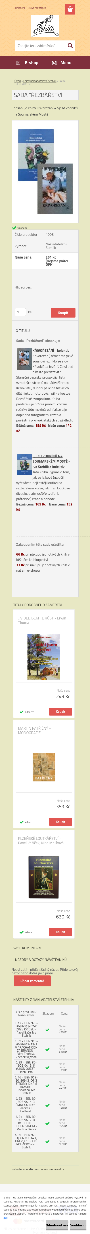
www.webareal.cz (52, 1169)
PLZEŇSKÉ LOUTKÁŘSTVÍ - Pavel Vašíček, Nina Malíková (41, 840)
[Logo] (45, 26)
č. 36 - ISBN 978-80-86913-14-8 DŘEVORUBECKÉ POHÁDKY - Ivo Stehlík (26, 1141)
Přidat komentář (32, 980)
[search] (70, 45)
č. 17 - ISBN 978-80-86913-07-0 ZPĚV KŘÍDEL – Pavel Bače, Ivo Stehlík (26, 1029)
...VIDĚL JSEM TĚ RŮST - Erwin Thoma (42, 620)
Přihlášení (19, 8)
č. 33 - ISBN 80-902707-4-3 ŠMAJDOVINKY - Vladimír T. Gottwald (26, 1104)
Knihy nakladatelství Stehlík (40, 81)
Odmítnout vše (57, 1225)
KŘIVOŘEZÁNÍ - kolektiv (51, 350)
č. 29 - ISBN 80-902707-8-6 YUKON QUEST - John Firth (26, 1067)
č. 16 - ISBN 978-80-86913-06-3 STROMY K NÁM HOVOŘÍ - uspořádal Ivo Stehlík (26, 1085)
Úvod (18, 81)
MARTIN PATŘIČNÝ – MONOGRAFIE (35, 730)
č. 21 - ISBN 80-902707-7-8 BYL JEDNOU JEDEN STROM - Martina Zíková (26, 1122)
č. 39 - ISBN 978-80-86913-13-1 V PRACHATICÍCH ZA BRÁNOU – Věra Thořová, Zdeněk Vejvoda (26, 1049)
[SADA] (45, 122)
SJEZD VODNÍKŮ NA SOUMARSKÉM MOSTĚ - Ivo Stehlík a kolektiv (51, 461)
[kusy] (20, 312)
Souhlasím (78, 1225)
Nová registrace (37, 8)
